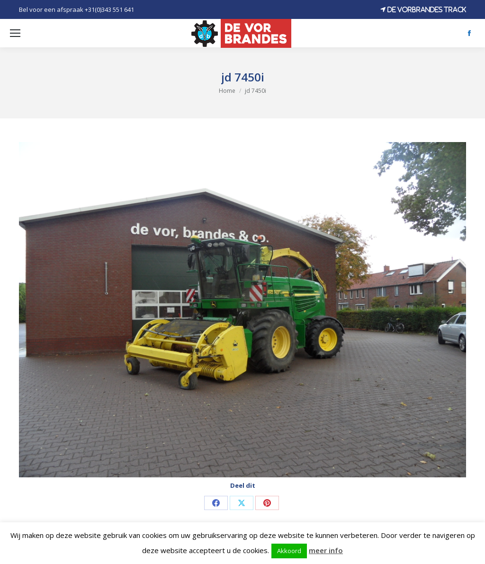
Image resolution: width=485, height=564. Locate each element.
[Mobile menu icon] (15, 33)
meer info (326, 550)
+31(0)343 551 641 (109, 9)
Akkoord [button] (289, 550)
